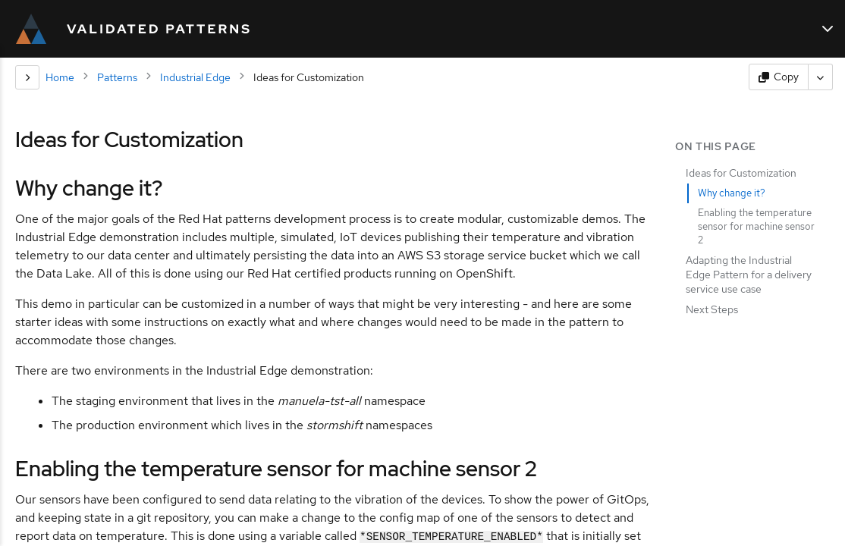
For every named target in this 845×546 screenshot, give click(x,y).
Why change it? (731, 193)
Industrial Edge (195, 77)
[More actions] (821, 77)
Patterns (117, 77)
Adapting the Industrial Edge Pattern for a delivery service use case (749, 274)
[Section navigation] (27, 77)
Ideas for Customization (741, 173)
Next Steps (712, 309)
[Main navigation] (827, 28)
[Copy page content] (779, 77)
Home (60, 77)
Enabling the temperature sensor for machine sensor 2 (756, 226)
